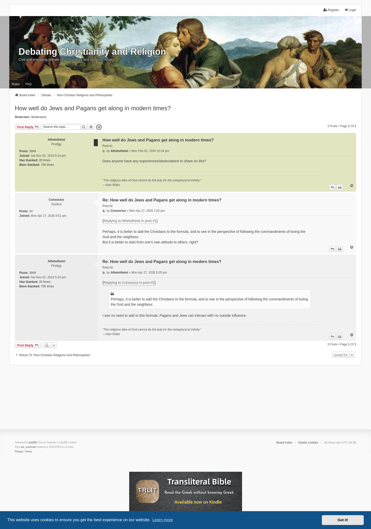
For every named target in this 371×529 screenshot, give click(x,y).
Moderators (39, 117)
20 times (44, 160)
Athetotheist (56, 139)
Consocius (56, 199)
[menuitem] (19, 451)
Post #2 (107, 206)
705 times (47, 165)
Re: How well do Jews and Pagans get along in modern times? (161, 200)
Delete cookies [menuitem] (308, 442)
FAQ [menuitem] (29, 84)
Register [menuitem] (331, 10)
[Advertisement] (185, 400)
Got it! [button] (343, 520)
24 (31, 211)
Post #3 (107, 267)
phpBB (32, 442)
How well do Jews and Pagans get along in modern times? (93, 108)
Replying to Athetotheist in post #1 (130, 221)
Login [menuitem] (350, 10)
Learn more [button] (162, 520)
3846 (32, 151)
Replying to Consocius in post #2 (129, 283)
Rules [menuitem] (16, 84)
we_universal (28, 447)
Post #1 (107, 146)
